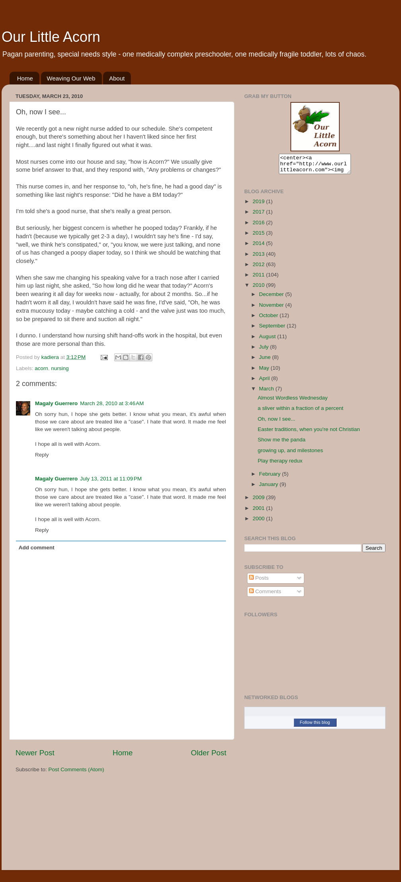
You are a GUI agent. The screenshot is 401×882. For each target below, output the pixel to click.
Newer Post (35, 753)
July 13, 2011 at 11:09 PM (111, 479)
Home (25, 78)
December (272, 298)
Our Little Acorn (51, 37)
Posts (259, 581)
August (268, 340)
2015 (259, 236)
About (117, 78)
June (265, 361)
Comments (265, 595)
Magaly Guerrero (56, 403)
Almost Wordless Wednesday (293, 401)
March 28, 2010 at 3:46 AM (112, 403)
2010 (259, 289)
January (269, 488)
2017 (259, 215)
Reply (42, 455)
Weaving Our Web (71, 78)
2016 (259, 226)
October (269, 319)
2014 (259, 247)
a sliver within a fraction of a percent (300, 412)
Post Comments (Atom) (76, 769)
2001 (259, 512)
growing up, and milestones (290, 454)
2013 (259, 258)
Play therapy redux (280, 464)
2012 (259, 268)
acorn (41, 368)
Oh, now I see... (277, 422)
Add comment (37, 548)
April (265, 382)
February (270, 477)
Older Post (208, 753)
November (272, 309)
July (264, 350)
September (273, 329)
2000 (259, 522)
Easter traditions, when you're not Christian (309, 433)
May (265, 371)
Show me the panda (282, 443)
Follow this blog (315, 725)
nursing (60, 368)
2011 (259, 278)
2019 (259, 205)
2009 (259, 501)
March (267, 392)
